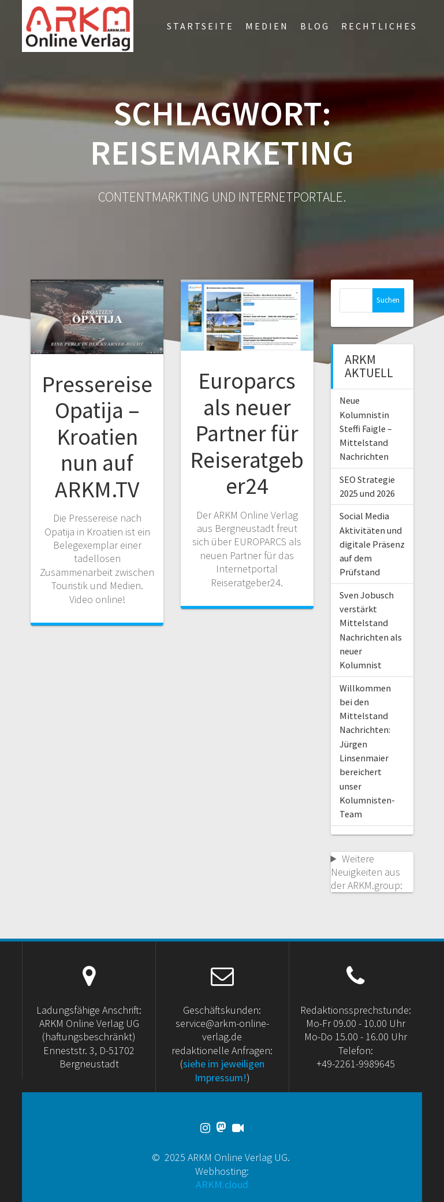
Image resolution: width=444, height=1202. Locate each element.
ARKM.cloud (222, 1184)
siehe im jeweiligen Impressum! (223, 1070)
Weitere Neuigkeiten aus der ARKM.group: (366, 872)
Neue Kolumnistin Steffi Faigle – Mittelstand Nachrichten (365, 428)
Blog (315, 26)
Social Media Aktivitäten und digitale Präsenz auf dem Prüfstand (372, 544)
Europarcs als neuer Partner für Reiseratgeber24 (247, 433)
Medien (267, 26)
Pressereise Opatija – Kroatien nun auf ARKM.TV (97, 437)
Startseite (200, 26)
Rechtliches (379, 26)
